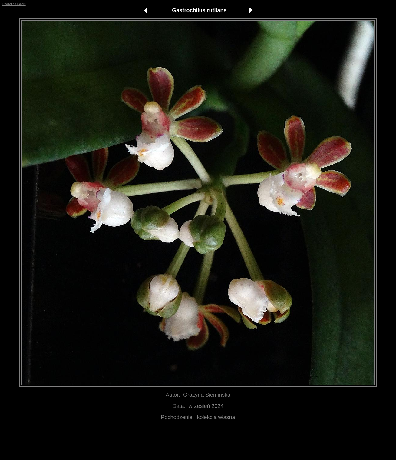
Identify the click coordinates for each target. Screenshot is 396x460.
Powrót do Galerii (14, 4)
